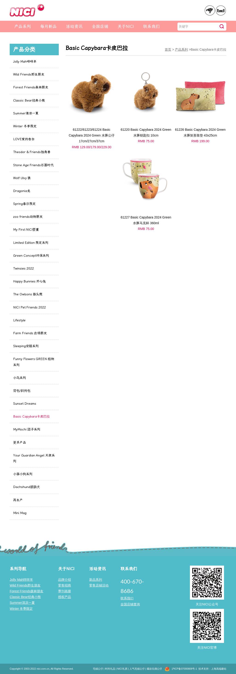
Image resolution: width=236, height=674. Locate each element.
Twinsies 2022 (23, 268)
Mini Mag (20, 513)
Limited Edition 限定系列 (30, 243)
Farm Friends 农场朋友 (30, 333)
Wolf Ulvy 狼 (22, 178)
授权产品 (64, 597)
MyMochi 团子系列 (26, 429)
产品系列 (22, 26)
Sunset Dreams (24, 404)
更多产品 (19, 442)
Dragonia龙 (21, 191)
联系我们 (151, 26)
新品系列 (95, 579)
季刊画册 (64, 591)
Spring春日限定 (24, 204)
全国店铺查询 (130, 604)
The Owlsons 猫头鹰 (27, 294)
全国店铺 (100, 26)
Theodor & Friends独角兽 (31, 152)
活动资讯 (74, 26)
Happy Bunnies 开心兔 (29, 281)
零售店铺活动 (99, 585)
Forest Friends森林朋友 (30, 87)
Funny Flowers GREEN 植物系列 (33, 362)
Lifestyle (19, 320)
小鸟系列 (19, 378)
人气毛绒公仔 (137, 668)
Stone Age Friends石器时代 (33, 165)
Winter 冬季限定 (25, 126)
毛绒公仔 (98, 668)
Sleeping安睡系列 (26, 346)
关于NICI (126, 26)
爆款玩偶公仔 (154, 668)
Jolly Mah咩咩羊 (24, 62)
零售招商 (64, 585)
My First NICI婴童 (26, 230)
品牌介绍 (64, 579)
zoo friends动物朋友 (28, 217)
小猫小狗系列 (22, 474)
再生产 (18, 500)
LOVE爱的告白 (24, 139)
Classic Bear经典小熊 (29, 100)
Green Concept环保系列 (31, 256)
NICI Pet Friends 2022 (29, 307)
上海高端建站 (218, 668)
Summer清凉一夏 (25, 113)
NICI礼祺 (122, 668)
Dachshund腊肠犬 (26, 487)
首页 (168, 49)
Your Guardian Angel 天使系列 (34, 458)
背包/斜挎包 (21, 391)
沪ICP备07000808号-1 (184, 668)
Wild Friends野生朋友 (28, 74)
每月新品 (48, 26)
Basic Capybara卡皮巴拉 (31, 416)
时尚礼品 (110, 668)
